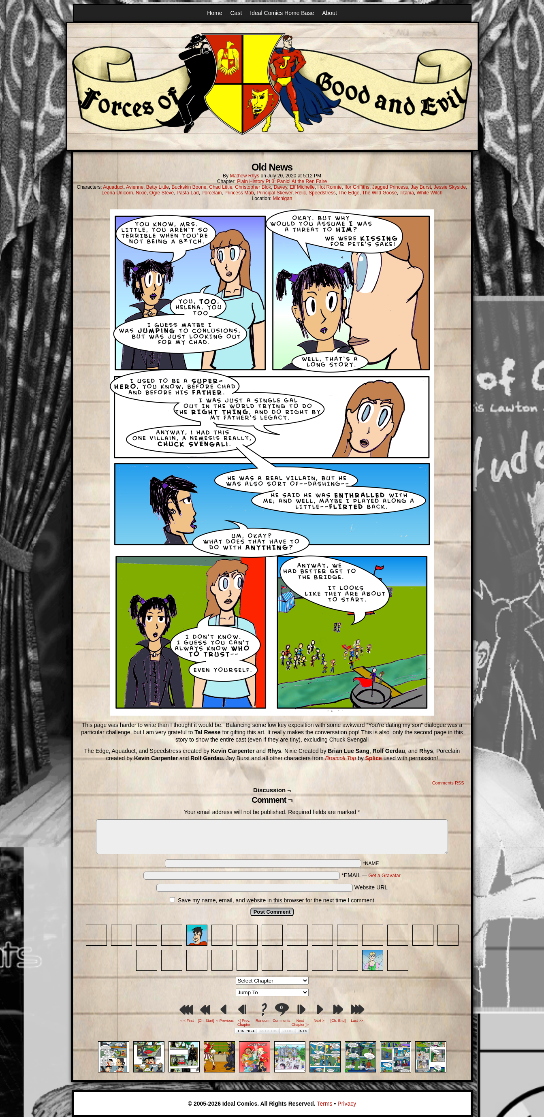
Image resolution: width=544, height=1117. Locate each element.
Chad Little (220, 187)
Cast (236, 13)
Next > (319, 1021)
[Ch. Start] (206, 1021)
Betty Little (157, 187)
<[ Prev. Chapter (243, 1023)
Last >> (357, 1021)
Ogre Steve (161, 193)
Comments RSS (448, 782)
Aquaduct (113, 187)
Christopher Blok (253, 187)
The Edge (348, 193)
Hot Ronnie (329, 187)
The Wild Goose (379, 193)
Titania (406, 193)
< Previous (225, 1021)
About (329, 13)
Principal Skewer (274, 193)
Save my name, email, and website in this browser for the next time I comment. (277, 900)
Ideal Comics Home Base (282, 13)
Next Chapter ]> (300, 1023)
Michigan (282, 198)
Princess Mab (239, 193)
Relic (300, 193)
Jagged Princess (390, 187)
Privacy (346, 1103)
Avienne (134, 187)
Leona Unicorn (117, 193)
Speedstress (322, 193)
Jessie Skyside (450, 187)
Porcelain (211, 193)
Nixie (141, 193)
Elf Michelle (302, 187)
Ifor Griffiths (356, 187)
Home (214, 13)
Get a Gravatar (384, 875)
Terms (325, 1103)
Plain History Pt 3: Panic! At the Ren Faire (282, 181)
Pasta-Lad (188, 193)
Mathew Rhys (244, 176)
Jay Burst (421, 187)
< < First (187, 1021)
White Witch (430, 193)
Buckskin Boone (188, 187)
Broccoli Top (340, 758)
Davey (280, 187)
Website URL (371, 887)
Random (262, 1021)
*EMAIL (371, 875)
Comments (281, 1013)
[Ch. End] (338, 1021)
